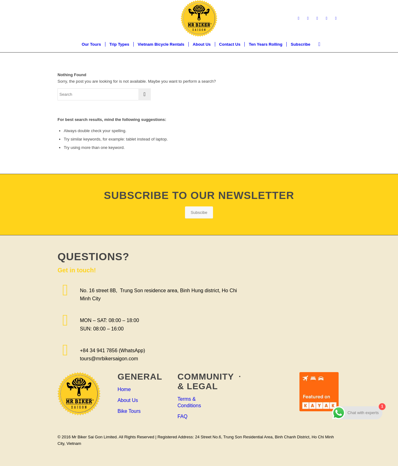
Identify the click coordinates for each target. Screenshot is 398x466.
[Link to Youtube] (326, 18)
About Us (128, 400)
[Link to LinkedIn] (307, 18)
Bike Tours (129, 411)
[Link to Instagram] (317, 18)
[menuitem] (91, 44)
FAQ (182, 416)
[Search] (317, 44)
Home (124, 389)
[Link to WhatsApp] (335, 18)
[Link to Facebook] (298, 18)
